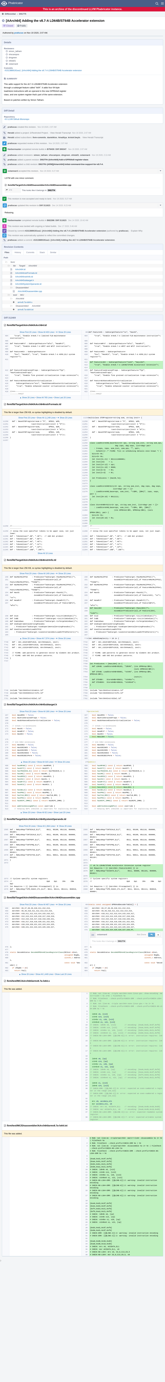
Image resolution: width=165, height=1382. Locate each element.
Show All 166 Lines (46, 711)
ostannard (13, 64)
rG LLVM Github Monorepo (17, 119)
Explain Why (136, 231)
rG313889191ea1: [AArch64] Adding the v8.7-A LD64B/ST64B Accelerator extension (43, 70)
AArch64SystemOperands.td (28, 284)
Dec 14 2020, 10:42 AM (78, 220)
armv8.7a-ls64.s (25, 302)
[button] (162, 3)
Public (23, 25)
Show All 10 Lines (45, 553)
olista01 (12, 61)
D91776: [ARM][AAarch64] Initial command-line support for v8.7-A (70, 164)
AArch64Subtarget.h (24, 280)
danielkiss (52, 137)
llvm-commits (39, 137)
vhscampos (14, 54)
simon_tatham (15, 51)
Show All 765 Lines (44, 397)
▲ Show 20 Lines (27, 397)
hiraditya (62, 137)
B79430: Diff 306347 (56, 149)
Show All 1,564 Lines (46, 826)
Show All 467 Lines (46, 904)
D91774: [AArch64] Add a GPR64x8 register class (64, 159)
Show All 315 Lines (45, 762)
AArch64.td (20, 269)
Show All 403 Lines (46, 332)
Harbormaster (14, 149)
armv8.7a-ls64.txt (26, 309)
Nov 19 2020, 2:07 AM (47, 127)
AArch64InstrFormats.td (26, 273)
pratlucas (19, 33)
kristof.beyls (74, 137)
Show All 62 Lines (44, 812)
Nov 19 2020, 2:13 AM (101, 155)
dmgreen (13, 57)
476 (9, 190)
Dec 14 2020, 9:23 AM (61, 205)
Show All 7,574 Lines (45, 638)
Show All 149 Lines (46, 573)
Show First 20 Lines (28, 332)
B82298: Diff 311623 (56, 220)
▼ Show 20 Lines (63, 332)
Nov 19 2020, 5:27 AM (49, 171)
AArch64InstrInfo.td (24, 276)
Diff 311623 (44, 205)
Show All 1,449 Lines (44, 974)
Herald (11, 133)
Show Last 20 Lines (62, 397)
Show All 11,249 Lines (46, 418)
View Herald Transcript (60, 133)
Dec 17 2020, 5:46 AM (67, 226)
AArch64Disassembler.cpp (30, 291)
